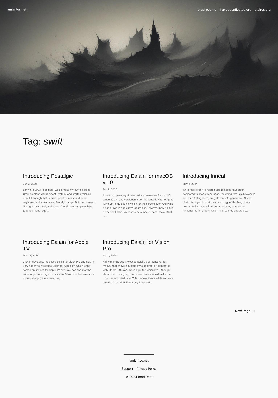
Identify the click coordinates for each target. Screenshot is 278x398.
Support (127, 368)
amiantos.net (16, 9)
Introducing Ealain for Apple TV (56, 245)
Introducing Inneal (204, 176)
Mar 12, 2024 (31, 255)
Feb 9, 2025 (110, 189)
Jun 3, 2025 (30, 183)
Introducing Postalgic (48, 176)
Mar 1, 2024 (110, 255)
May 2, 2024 (190, 183)
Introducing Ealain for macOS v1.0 (138, 179)
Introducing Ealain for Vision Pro (136, 245)
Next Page (245, 311)
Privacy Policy (146, 368)
